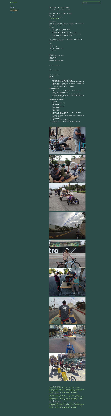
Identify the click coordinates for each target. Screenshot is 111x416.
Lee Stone (71, 387)
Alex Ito (64, 387)
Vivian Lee (58, 392)
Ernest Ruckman (79, 389)
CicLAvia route (54, 18)
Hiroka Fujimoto (53, 391)
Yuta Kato (74, 392)
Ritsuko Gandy (73, 391)
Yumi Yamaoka (66, 392)
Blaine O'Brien (69, 389)
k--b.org (13, 2)
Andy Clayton (60, 389)
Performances (14, 10)
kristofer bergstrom (55, 387)
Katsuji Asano (64, 391)
